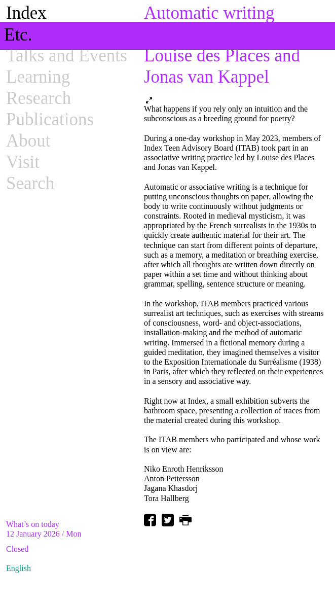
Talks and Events (66, 55)
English (18, 568)
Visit (23, 162)
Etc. (18, 35)
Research (38, 98)
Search (30, 183)
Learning (38, 77)
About (28, 141)
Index (26, 13)
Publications (50, 119)
